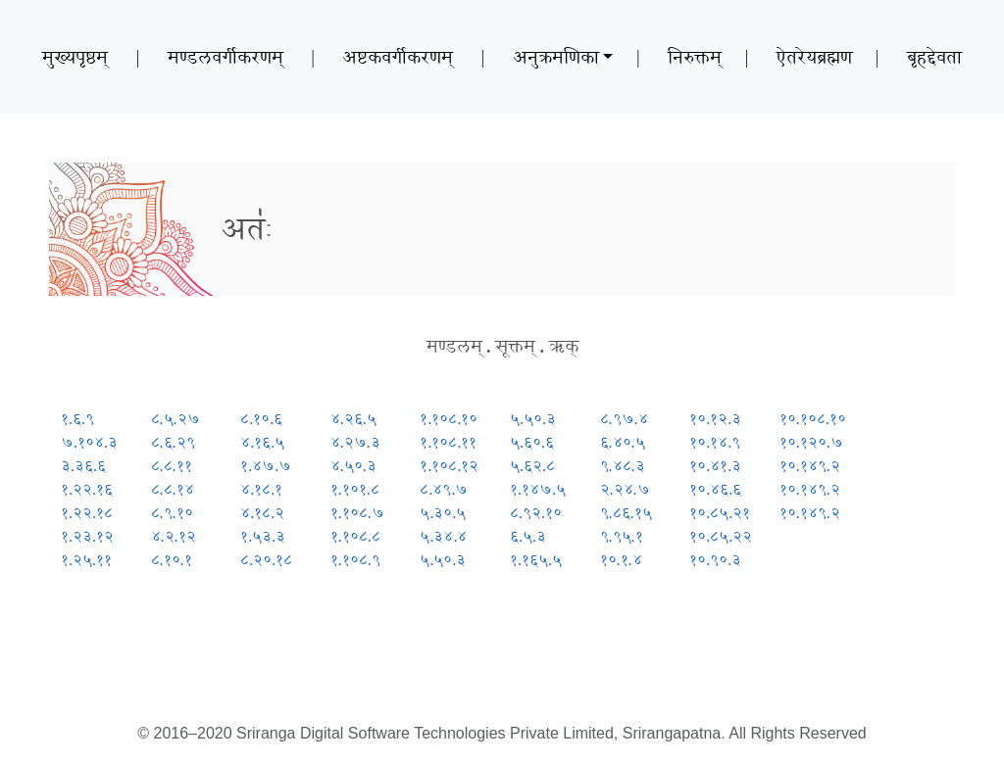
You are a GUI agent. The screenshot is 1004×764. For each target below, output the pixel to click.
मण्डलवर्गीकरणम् (225, 57)
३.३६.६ (83, 465)
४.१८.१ (261, 489)
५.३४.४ (443, 536)
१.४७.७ (265, 465)
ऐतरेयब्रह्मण (814, 57)
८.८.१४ (172, 489)
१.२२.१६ (87, 489)
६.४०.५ (622, 442)
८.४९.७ (444, 489)
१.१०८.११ (448, 442)
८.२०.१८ (266, 559)
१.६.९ (77, 418)
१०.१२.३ (715, 418)
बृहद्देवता (934, 57)
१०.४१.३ (715, 465)
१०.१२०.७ (811, 442)
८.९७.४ (624, 418)
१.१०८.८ (355, 536)
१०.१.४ (621, 559)
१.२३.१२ (87, 536)
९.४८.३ (622, 465)
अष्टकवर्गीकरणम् (397, 57)
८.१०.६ (261, 418)
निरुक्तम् (695, 57)
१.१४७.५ (538, 489)
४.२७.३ (355, 442)
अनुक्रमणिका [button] (556, 57)
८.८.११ (171, 465)
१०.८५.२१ (719, 512)
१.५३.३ (262, 536)
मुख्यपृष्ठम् (75, 57)
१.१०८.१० (448, 418)
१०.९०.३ (715, 559)
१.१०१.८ (354, 489)
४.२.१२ (173, 536)
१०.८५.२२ (720, 536)
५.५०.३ (443, 559)
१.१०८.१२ (449, 465)
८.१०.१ (171, 559)
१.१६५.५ (536, 559)
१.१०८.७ (357, 512)
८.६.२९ (173, 442)
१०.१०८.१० (812, 418)
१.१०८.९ (355, 559)
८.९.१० (172, 512)
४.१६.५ (262, 442)
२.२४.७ (625, 489)
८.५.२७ (175, 418)
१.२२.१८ (87, 512)
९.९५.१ (621, 536)
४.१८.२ (262, 512)
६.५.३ (528, 536)
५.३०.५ (443, 512)
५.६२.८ (532, 465)
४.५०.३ (353, 465)
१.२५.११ (86, 559)
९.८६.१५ (626, 512)
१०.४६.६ (715, 489)
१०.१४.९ (714, 442)
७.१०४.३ (89, 442)
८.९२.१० (536, 512)
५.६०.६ (532, 442)
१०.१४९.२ (809, 465)
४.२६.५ (353, 418)
